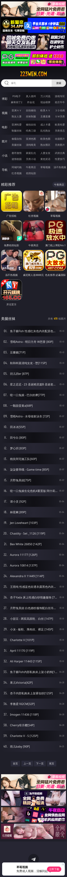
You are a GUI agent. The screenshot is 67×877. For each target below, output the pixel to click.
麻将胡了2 (16, 102)
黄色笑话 (45, 159)
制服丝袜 (17, 130)
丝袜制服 (31, 116)
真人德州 (31, 96)
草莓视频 (45, 167)
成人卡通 (45, 124)
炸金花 (31, 102)
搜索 (58, 83)
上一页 (27, 763)
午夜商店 (31, 167)
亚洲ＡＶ (17, 110)
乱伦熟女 (45, 130)
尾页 (51, 763)
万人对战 (45, 96)
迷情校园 (17, 159)
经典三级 (31, 130)
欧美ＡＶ (45, 110)
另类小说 (31, 159)
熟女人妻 (17, 116)
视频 (5, 113)
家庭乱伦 (31, 153)
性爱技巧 (60, 159)
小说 (5, 155)
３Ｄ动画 (60, 110)
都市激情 (17, 153)
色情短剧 (31, 173)
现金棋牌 (45, 102)
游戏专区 (60, 96)
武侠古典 (60, 153)
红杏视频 (17, 173)
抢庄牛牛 (60, 102)
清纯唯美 (31, 144)
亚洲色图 (31, 138)
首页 (15, 763)
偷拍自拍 (31, 124)
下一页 (40, 763)
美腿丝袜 (17, 144)
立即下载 (54, 869)
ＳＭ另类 (60, 116)
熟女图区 (45, 144)
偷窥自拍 (17, 138)
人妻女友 (45, 153)
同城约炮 (17, 167)
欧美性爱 (60, 124)
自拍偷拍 (31, 110)
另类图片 (60, 144)
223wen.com (33, 74)
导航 (5, 170)
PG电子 (16, 96)
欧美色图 (45, 138)
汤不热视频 (60, 167)
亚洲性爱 (17, 124)
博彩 (5, 99)
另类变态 (60, 130)
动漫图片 (60, 138)
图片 (5, 141)
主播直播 (45, 116)
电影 (5, 127)
